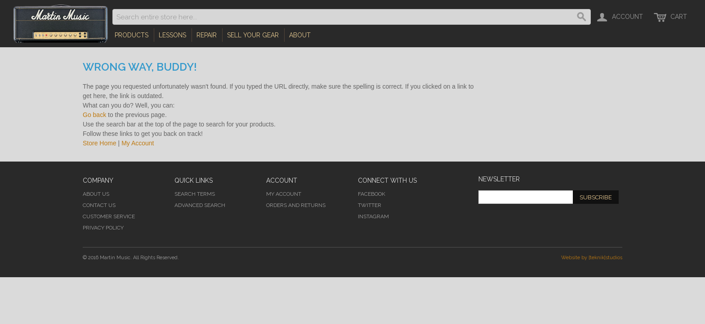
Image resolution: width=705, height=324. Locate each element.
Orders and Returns (296, 205)
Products (131, 35)
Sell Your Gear (253, 35)
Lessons (172, 35)
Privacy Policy (103, 228)
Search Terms (194, 194)
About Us (96, 194)
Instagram (373, 216)
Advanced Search (199, 205)
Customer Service (109, 216)
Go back (94, 114)
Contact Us (99, 205)
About (300, 35)
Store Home (99, 143)
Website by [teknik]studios (591, 258)
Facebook (371, 194)
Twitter (369, 205)
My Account (137, 143)
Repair (206, 35)
